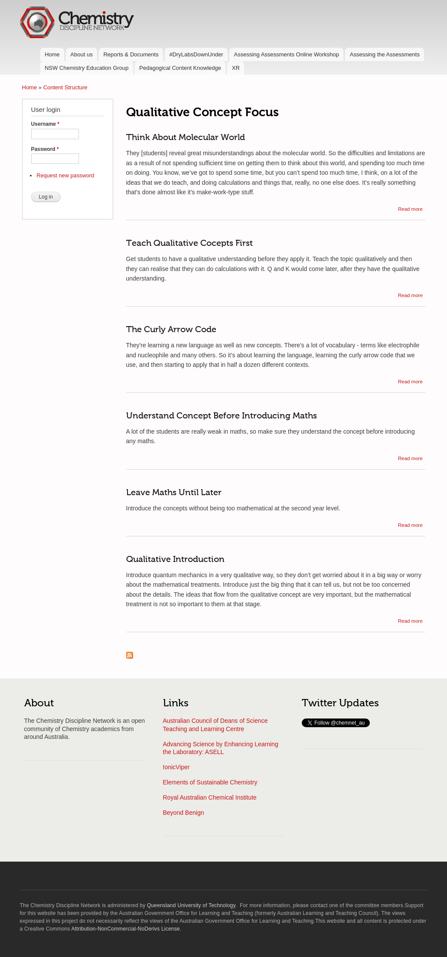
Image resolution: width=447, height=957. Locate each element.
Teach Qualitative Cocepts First (189, 243)
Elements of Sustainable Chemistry (210, 782)
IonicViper (176, 767)
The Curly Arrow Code (171, 330)
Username (45, 124)
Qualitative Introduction (175, 559)
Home (52, 54)
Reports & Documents (130, 54)
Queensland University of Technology (191, 905)
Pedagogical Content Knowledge (180, 68)
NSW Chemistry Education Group (87, 68)
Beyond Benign (183, 812)
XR (236, 68)
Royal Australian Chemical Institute (210, 797)
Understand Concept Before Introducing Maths (221, 416)
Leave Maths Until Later (174, 493)
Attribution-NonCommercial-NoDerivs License (126, 929)
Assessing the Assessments (385, 54)
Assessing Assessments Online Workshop (286, 54)
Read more (410, 209)
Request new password (65, 175)
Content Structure (65, 87)
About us (81, 54)
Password (45, 149)
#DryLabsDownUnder (196, 54)
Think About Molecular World (185, 138)
